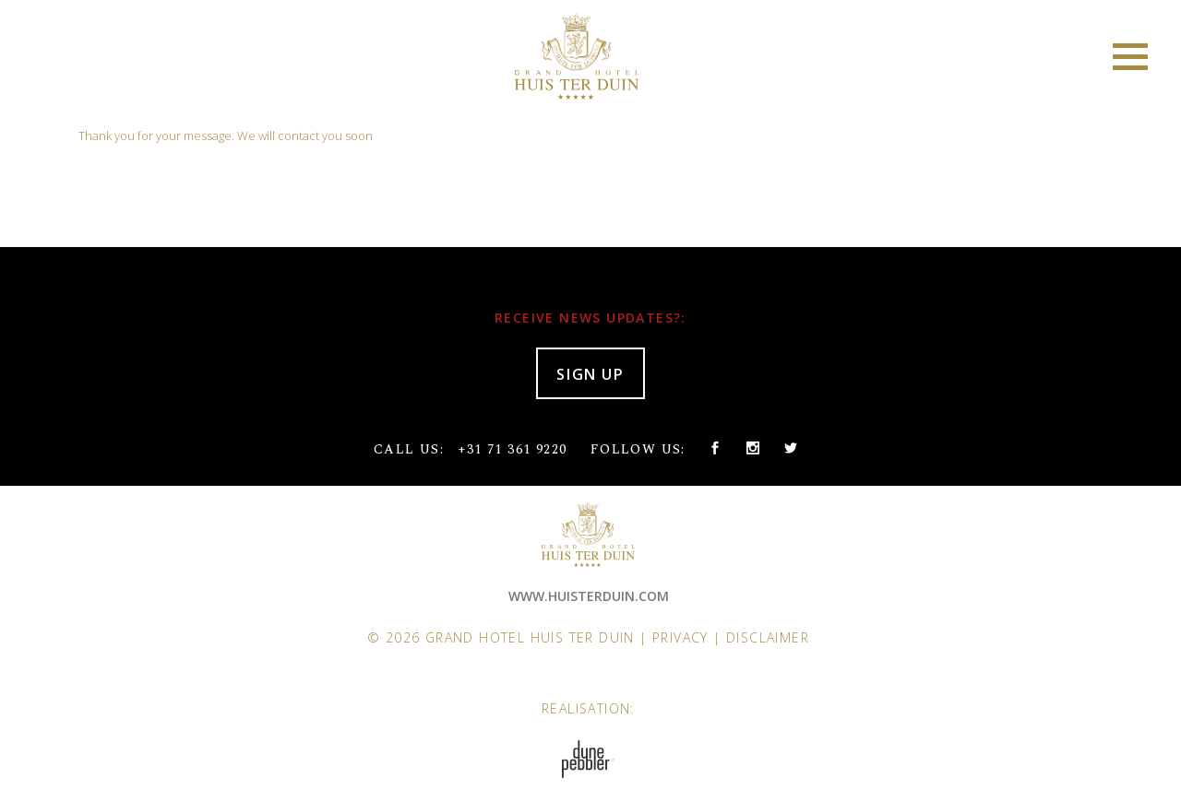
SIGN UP (590, 374)
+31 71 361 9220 (512, 449)
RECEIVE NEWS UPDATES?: (590, 317)
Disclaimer (767, 637)
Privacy (680, 637)
